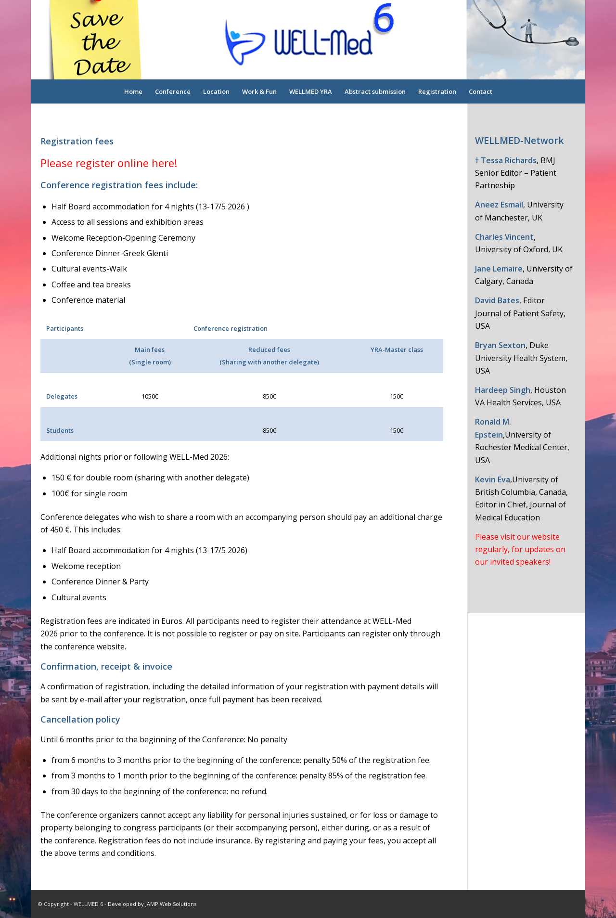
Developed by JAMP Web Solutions (152, 903)
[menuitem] (133, 91)
